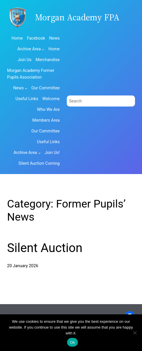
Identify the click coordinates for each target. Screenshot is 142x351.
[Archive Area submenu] (43, 49)
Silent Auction (44, 248)
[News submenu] (26, 88)
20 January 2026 (22, 265)
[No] (135, 333)
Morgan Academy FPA (77, 17)
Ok (72, 342)
